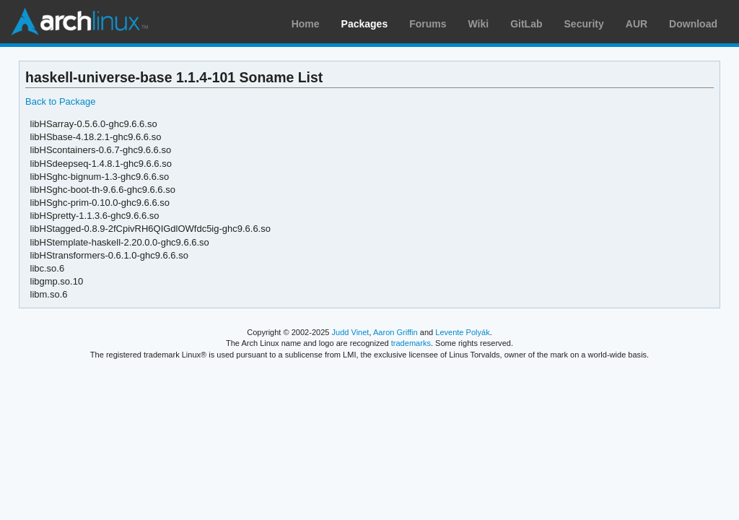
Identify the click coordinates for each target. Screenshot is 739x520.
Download (693, 24)
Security (584, 24)
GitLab (526, 24)
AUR (636, 24)
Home (306, 24)
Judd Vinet (351, 332)
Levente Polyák (462, 332)
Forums (427, 24)
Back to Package (60, 101)
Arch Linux (79, 21)
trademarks (411, 343)
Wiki (478, 24)
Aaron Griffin (395, 332)
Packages (364, 24)
